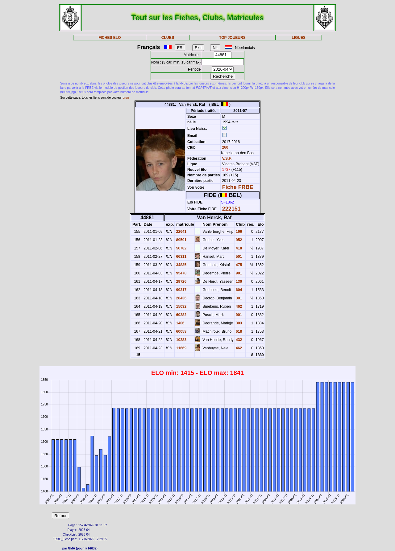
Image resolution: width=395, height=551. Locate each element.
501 (238, 256)
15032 (180, 306)
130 (238, 281)
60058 (180, 331)
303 (238, 323)
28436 (180, 298)
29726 (180, 281)
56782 (180, 248)
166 (238, 231)
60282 (180, 315)
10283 (180, 340)
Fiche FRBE (237, 187)
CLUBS (167, 37)
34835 (180, 265)
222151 (231, 209)
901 (238, 273)
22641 (180, 231)
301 (238, 298)
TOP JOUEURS (232, 37)
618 (238, 331)
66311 (180, 256)
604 (238, 290)
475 (238, 265)
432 (238, 340)
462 (238, 306)
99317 (180, 290)
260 (224, 147)
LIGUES (299, 37)
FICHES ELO (109, 37)
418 (238, 248)
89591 (180, 240)
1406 (179, 323)
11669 (180, 348)
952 (238, 240)
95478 (180, 273)
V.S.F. (227, 158)
